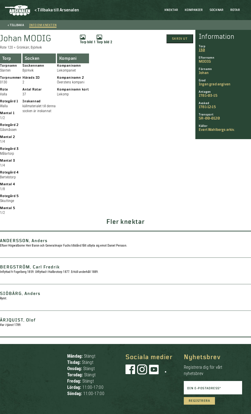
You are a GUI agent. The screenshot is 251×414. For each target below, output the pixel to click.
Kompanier (194, 10)
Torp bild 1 (87, 39)
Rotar (235, 10)
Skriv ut (180, 39)
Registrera (199, 401)
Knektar (171, 10)
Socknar (217, 10)
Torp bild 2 (104, 39)
